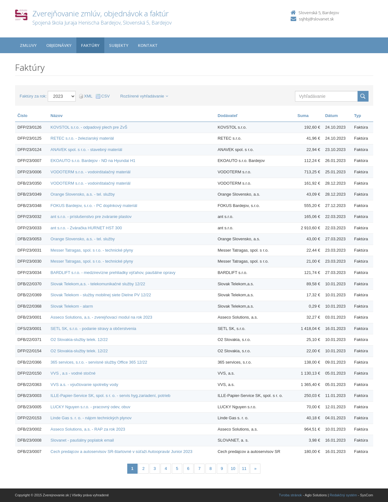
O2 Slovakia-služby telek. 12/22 (79, 339)
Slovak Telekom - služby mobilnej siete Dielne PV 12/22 (101, 295)
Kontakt (148, 45)
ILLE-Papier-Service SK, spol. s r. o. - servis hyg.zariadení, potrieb (111, 395)
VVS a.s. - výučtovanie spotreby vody (84, 384)
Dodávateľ (228, 115)
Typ (357, 115)
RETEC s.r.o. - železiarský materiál (82, 138)
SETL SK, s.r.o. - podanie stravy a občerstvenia (93, 328)
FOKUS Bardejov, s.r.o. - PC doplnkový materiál (94, 205)
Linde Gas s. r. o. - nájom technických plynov (91, 418)
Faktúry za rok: (33, 96)
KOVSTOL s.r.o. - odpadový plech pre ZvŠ (89, 127)
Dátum (331, 115)
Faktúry (90, 45)
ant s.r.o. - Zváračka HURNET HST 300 (86, 228)
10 (233, 468)
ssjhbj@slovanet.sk (316, 19)
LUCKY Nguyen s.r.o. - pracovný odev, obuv (90, 406)
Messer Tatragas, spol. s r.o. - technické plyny (92, 250)
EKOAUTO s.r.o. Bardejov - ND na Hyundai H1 (93, 160)
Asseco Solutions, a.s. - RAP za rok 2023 (88, 429)
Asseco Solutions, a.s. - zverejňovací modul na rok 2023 (101, 317)
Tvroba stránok (290, 495)
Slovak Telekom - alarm (72, 306)
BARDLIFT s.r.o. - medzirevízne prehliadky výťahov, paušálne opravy (113, 272)
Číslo (23, 115)
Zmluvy (28, 45)
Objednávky (59, 45)
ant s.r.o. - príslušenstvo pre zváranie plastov (91, 216)
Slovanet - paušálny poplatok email (82, 440)
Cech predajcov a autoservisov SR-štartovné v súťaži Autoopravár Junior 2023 (121, 451)
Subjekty (118, 45)
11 (244, 468)
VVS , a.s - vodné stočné (73, 373)
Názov (57, 115)
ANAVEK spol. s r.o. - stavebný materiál (86, 149)
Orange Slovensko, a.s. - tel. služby (83, 194)
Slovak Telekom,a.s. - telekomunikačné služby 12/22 (98, 284)
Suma (303, 115)
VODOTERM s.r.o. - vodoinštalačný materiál (90, 172)
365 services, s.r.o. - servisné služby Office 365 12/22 (99, 362)
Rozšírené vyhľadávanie (144, 96)
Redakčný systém (343, 495)
